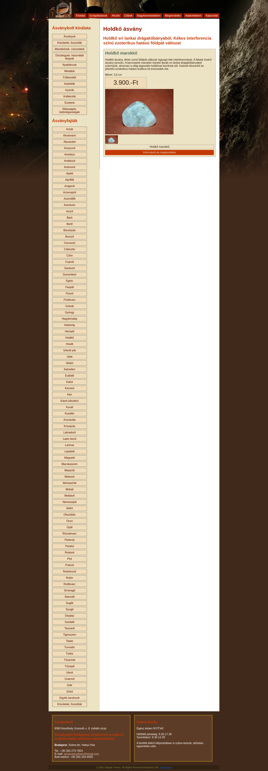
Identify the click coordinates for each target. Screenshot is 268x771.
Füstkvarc (69, 299)
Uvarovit (70, 678)
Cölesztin (69, 249)
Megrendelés (173, 15)
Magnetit (69, 457)
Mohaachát (69, 483)
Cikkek (128, 15)
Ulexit (69, 672)
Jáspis (69, 363)
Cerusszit (69, 242)
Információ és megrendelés (159, 152)
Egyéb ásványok (69, 697)
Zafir (69, 685)
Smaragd (69, 590)
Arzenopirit (69, 192)
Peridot (69, 546)
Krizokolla (69, 419)
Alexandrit (69, 141)
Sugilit (69, 603)
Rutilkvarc (70, 584)
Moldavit (69, 495)
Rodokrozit (69, 571)
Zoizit (69, 691)
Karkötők (69, 83)
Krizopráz (69, 426)
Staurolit (70, 596)
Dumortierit (69, 274)
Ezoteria (70, 102)
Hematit (69, 331)
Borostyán (69, 230)
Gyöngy (69, 312)
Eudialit (69, 375)
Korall (69, 407)
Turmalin (69, 647)
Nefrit (69, 508)
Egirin (69, 280)
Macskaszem (69, 464)
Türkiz (69, 653)
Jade (70, 356)
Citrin (69, 255)
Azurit (69, 211)
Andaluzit (69, 160)
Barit (69, 217)
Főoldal (80, 15)
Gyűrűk (69, 90)
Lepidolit (69, 451)
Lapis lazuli (69, 438)
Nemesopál (70, 502)
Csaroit (69, 261)
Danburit (69, 268)
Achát (69, 129)
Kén (69, 394)
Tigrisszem (69, 634)
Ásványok (69, 36)
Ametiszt (69, 154)
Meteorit (70, 476)
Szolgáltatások (98, 15)
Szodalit (70, 622)
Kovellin (69, 413)
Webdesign (166, 767)
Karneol (69, 388)
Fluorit (69, 293)
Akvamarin (69, 135)
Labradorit (69, 432)
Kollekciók (69, 96)
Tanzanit (69, 628)
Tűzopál (70, 666)
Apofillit (69, 179)
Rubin (69, 577)
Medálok (69, 71)
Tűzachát (69, 659)
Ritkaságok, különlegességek (69, 111)
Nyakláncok (70, 64)
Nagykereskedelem (148, 15)
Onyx (69, 520)
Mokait (69, 489)
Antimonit (69, 167)
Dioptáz (69, 615)
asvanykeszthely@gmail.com (81, 753)
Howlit (69, 344)
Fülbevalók (69, 77)
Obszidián (69, 514)
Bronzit (69, 236)
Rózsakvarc (69, 533)
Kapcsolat (212, 15)
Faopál (69, 287)
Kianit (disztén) (70, 400)
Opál (69, 527)
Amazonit (69, 148)
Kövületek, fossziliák (69, 704)
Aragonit (69, 186)
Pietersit (70, 539)
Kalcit (69, 381)
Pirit (69, 558)
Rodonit (69, 552)
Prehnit (69, 565)
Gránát (69, 306)
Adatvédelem (193, 15)
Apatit (69, 173)
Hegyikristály (69, 318)
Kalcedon (69, 369)
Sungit (69, 609)
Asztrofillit (69, 198)
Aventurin (69, 205)
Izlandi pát (69, 350)
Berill (69, 224)
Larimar (69, 445)
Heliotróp (69, 325)
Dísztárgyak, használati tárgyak (69, 57)
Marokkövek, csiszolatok (69, 49)
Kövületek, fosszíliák (69, 42)
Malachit (69, 470)
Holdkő (69, 337)
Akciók (116, 15)
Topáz (69, 641)
